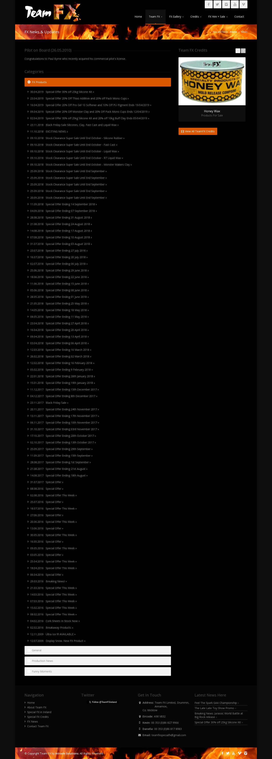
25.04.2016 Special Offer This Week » (53, 561)
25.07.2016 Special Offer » (46, 502)
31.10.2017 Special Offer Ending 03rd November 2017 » (64, 429)
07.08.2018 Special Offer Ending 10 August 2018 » (61, 237)
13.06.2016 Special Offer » (46, 528)
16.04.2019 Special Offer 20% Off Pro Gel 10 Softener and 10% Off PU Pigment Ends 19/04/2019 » (90, 105)
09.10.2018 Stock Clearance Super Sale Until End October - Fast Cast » (73, 144)
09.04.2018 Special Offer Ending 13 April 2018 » (59, 336)
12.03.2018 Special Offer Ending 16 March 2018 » (60, 350)
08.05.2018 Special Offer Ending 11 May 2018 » (59, 316)
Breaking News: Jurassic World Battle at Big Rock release (219, 715)
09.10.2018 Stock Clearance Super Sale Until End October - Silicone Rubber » (77, 138)
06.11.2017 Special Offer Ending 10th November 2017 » (64, 422)
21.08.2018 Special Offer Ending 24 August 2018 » (61, 224)
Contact (239, 16)
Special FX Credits (38, 717)
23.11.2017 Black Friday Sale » (49, 402)
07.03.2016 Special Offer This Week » (53, 601)
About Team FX (36, 707)
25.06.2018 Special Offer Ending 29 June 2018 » (59, 270)
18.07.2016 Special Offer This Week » (53, 508)
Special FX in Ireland (39, 712)
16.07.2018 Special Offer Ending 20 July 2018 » (59, 257)
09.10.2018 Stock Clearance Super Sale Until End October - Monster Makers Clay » (81, 164)
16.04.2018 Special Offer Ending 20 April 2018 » (59, 330)
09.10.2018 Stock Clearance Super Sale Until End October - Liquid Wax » (74, 151)
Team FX (155, 16)
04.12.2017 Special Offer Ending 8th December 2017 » (63, 396)
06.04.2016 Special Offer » (46, 574)
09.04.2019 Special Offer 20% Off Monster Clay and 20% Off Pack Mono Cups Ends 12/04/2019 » (90, 111)
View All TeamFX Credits (198, 131)
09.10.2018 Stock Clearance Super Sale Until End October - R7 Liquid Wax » (76, 158)
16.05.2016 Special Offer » (46, 541)
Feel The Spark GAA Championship (217, 703)
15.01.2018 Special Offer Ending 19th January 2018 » (62, 383)
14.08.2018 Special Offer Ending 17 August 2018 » (61, 230)
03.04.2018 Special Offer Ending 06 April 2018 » (59, 343)
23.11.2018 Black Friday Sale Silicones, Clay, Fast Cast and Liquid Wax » (74, 125)
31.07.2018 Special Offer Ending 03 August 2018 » (61, 244)
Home (138, 16)
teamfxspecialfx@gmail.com (169, 735)
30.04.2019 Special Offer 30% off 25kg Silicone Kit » (62, 92)
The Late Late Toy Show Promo (215, 708)
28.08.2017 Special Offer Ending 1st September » (60, 462)
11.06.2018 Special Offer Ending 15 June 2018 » (59, 283)
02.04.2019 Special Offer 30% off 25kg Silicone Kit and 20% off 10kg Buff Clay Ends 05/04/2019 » (89, 118)
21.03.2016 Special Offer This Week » (53, 588)
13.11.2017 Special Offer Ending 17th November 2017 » (64, 416)
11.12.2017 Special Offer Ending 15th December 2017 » (64, 389)
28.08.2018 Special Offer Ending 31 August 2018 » (61, 217)
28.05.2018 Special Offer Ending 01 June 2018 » (59, 297)
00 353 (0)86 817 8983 (168, 729)
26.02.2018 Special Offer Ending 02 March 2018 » (60, 356)
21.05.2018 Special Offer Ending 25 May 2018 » (59, 303)
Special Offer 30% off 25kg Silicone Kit (219, 722)
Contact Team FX (38, 726)
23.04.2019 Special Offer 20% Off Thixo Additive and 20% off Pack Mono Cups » (79, 98)
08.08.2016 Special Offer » (46, 488)
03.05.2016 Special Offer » (46, 555)
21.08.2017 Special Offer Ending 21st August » (58, 469)
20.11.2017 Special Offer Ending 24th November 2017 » (64, 409)
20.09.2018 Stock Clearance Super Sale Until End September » (68, 197)
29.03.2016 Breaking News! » (48, 581)
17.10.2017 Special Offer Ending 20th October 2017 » (63, 436)
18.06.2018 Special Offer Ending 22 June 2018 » (59, 277)
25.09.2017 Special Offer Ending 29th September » (61, 449)
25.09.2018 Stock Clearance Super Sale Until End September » (68, 171)
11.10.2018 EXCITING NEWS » (49, 131)
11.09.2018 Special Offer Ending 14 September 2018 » (63, 204)
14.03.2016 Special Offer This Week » (53, 594)
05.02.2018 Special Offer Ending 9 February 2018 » (61, 369)
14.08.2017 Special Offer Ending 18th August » (59, 475)
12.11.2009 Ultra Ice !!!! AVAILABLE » (53, 634)
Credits (195, 16)
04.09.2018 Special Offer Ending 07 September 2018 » (63, 211)
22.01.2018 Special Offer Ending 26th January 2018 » (62, 376)
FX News (32, 721)
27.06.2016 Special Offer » (46, 515)
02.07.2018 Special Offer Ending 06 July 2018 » (59, 264)
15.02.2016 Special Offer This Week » (53, 608)
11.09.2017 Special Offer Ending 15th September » (61, 455)
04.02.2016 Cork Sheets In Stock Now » (55, 621)
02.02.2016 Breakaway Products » (51, 627)
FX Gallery (176, 16)
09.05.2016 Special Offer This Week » (53, 548)
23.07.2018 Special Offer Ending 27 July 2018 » (59, 250)
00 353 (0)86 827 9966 (165, 722)
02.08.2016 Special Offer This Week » (53, 495)
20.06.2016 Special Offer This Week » (53, 522)
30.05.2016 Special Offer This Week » (53, 535)
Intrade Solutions (66, 753)
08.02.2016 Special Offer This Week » (53, 614)
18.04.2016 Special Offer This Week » (53, 568)
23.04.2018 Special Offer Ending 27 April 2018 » (59, 323)
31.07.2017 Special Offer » (46, 482)
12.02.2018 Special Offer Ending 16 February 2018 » (62, 363)
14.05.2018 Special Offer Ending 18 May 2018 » (59, 310)
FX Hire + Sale (218, 16)
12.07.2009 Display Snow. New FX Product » (57, 641)
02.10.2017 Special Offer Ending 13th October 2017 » (63, 442)
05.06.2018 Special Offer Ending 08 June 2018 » (59, 290)
